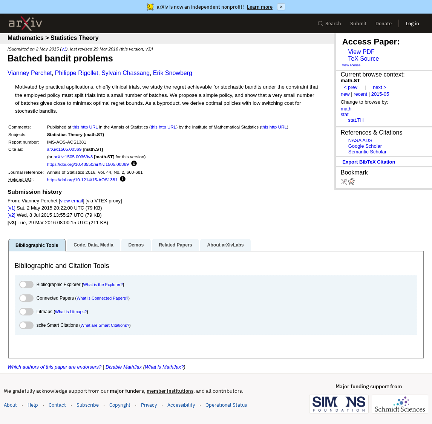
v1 (63, 48)
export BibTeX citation (368, 162)
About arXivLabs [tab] (225, 245)
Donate (383, 23)
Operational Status (226, 404)
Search (329, 23)
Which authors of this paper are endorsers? (54, 367)
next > (379, 87)
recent (360, 94)
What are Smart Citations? (105, 325)
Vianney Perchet (30, 73)
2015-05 (380, 94)
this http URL (85, 126)
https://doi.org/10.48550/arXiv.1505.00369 (88, 164)
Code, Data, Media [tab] (93, 245)
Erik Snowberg (172, 73)
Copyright (119, 405)
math (346, 109)
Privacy (149, 405)
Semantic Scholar (367, 152)
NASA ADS (360, 140)
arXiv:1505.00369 (64, 149)
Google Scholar (365, 146)
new (345, 94)
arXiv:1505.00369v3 (73, 156)
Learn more (260, 7)
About (10, 405)
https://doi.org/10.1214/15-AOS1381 (82, 179)
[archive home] (25, 23)
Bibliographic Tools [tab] (36, 245)
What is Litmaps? (71, 311)
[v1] (11, 208)
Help (33, 405)
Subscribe (88, 405)
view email (71, 201)
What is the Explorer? (103, 284)
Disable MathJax (124, 367)
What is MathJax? (164, 367)
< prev (350, 87)
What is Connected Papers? (102, 298)
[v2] (11, 215)
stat (345, 114)
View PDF (361, 52)
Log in (412, 23)
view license (351, 65)
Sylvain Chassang (125, 73)
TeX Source (363, 58)
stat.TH (356, 120)
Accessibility (181, 405)
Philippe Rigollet (76, 73)
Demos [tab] (136, 245)
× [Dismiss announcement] (281, 7)
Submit (358, 23)
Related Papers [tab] (175, 245)
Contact (57, 405)
